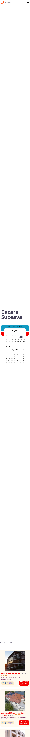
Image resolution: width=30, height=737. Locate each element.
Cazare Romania (5, 643)
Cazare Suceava (16, 643)
